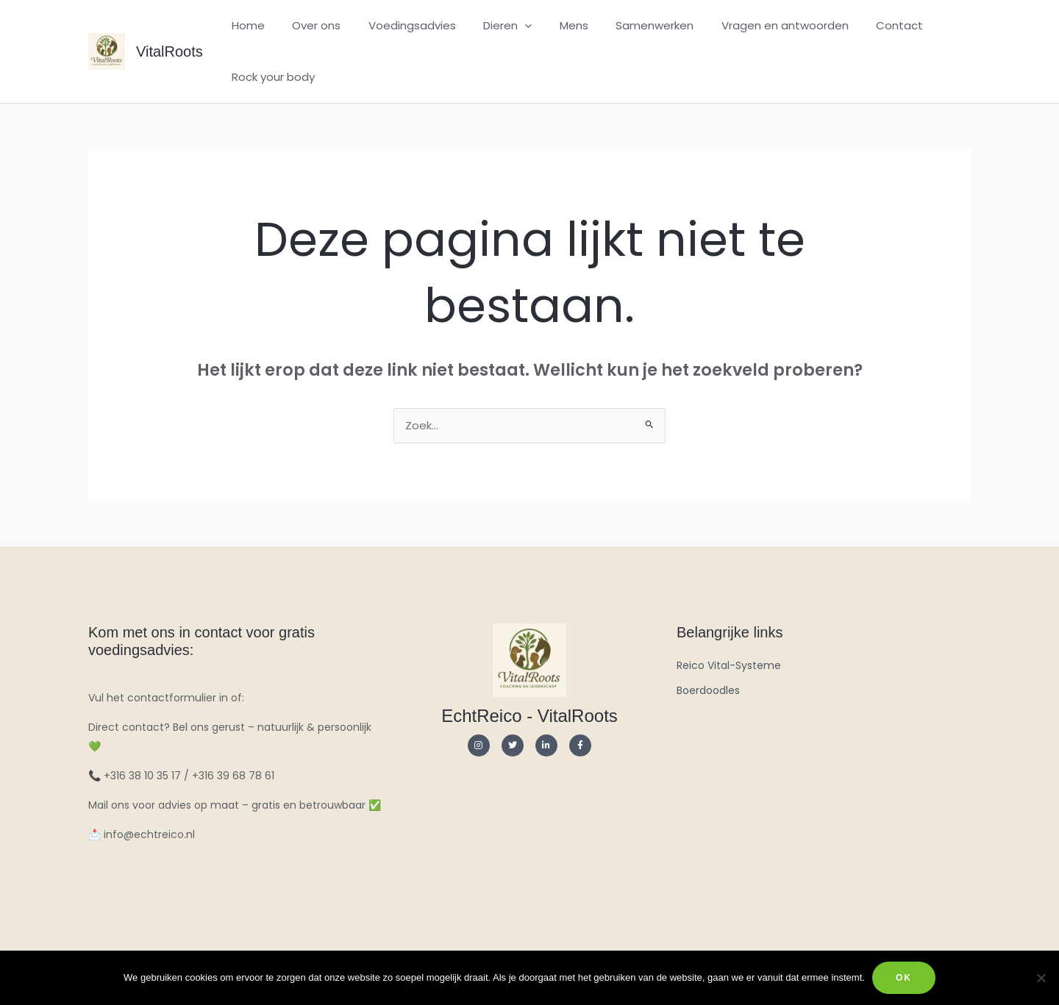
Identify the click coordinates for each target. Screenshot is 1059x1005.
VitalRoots (169, 51)
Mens (549, 25)
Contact (858, 25)
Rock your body (270, 77)
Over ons (308, 25)
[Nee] (1040, 977)
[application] (506, 25)
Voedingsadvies (398, 25)
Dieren (488, 25)
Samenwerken (624, 25)
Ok (904, 978)
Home (245, 25)
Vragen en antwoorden (749, 25)
